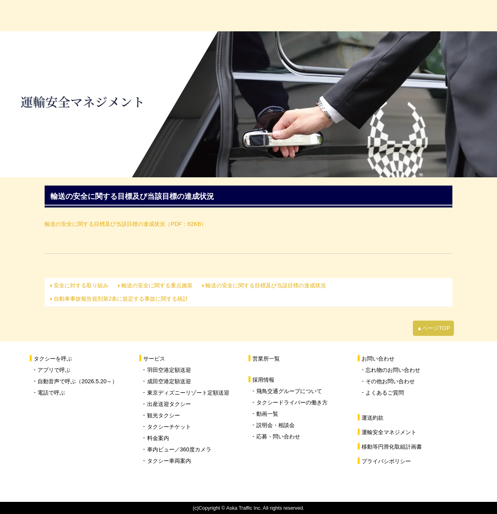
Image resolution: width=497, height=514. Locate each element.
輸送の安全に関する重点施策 (157, 285)
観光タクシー (163, 415)
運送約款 (373, 418)
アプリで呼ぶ (54, 370)
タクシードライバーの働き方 (292, 402)
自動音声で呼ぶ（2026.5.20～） (77, 381)
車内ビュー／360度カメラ (179, 449)
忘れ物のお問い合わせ (393, 370)
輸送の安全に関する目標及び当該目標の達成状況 (265, 285)
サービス (226, 15)
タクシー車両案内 (169, 461)
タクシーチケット (169, 427)
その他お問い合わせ (390, 381)
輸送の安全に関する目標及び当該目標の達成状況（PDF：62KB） (126, 224)
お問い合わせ (458, 15)
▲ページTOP (433, 328)
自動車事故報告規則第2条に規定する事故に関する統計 (121, 299)
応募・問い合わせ (278, 436)
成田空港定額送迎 (169, 381)
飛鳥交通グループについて (289, 391)
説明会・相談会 (275, 425)
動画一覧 (267, 414)
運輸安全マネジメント (389, 432)
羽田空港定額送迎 (169, 370)
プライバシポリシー (386, 461)
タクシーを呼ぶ (149, 15)
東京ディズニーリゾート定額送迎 (188, 393)
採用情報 (380, 15)
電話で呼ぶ (51, 393)
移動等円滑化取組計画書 (392, 447)
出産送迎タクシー (169, 404)
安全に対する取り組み (81, 285)
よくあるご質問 (385, 393)
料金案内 (158, 438)
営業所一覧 (303, 15)
